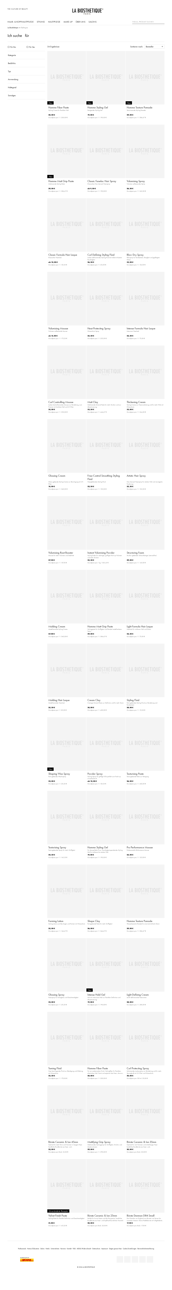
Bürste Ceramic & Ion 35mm (141, 1142)
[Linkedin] (120, 1259)
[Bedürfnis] (26, 63)
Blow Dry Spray (135, 254)
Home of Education (33, 1248)
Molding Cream (56, 626)
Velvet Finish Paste (57, 1215)
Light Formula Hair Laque (140, 626)
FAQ (74, 1248)
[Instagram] (142, 1259)
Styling (41, 21)
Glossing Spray (56, 994)
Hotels (48, 1248)
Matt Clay (92, 402)
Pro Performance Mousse (140, 847)
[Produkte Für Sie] (27, 47)
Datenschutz (96, 1248)
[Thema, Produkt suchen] (148, 22)
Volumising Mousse (58, 328)
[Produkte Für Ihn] (8, 47)
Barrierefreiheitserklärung (145, 1248)
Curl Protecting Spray (138, 1068)
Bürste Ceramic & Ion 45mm (63, 1142)
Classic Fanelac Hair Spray (101, 181)
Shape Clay (93, 921)
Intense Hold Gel (96, 994)
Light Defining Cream (138, 994)
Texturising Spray (57, 847)
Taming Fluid (55, 1068)
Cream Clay (93, 700)
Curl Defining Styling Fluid (100, 254)
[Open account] (155, 10)
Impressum (104, 1248)
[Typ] (26, 71)
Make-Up (68, 21)
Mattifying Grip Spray (98, 1142)
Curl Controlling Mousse (60, 402)
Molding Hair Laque (59, 700)
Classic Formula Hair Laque (62, 254)
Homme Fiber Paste (58, 107)
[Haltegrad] (26, 87)
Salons (92, 21)
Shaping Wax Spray (59, 773)
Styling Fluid (133, 700)
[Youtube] (135, 1259)
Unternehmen (55, 1248)
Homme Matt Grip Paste (61, 181)
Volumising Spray (136, 181)
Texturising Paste (135, 773)
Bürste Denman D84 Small (140, 1215)
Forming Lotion (55, 921)
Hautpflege (54, 21)
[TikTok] (150, 1259)
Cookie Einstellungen (129, 1248)
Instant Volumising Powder (100, 552)
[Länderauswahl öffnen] (149, 10)
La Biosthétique (13, 28)
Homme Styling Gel (97, 107)
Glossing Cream (56, 475)
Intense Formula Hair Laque (141, 328)
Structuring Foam (135, 552)
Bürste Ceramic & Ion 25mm (102, 1215)
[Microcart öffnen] (161, 10)
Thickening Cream (136, 402)
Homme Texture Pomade (139, 107)
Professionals (22, 1248)
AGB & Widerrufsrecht (84, 1248)
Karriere (63, 1248)
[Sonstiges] (26, 95)
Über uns (80, 21)
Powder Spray (95, 773)
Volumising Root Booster (60, 552)
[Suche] (162, 21)
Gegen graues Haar (115, 1248)
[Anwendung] (26, 79)
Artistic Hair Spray (136, 475)
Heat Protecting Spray (98, 328)
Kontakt (69, 1248)
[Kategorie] (26, 55)
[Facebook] (127, 1259)
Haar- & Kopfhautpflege (21, 21)
